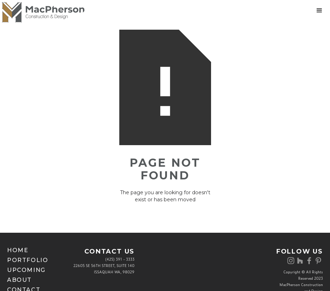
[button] (319, 10)
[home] (42, 12)
